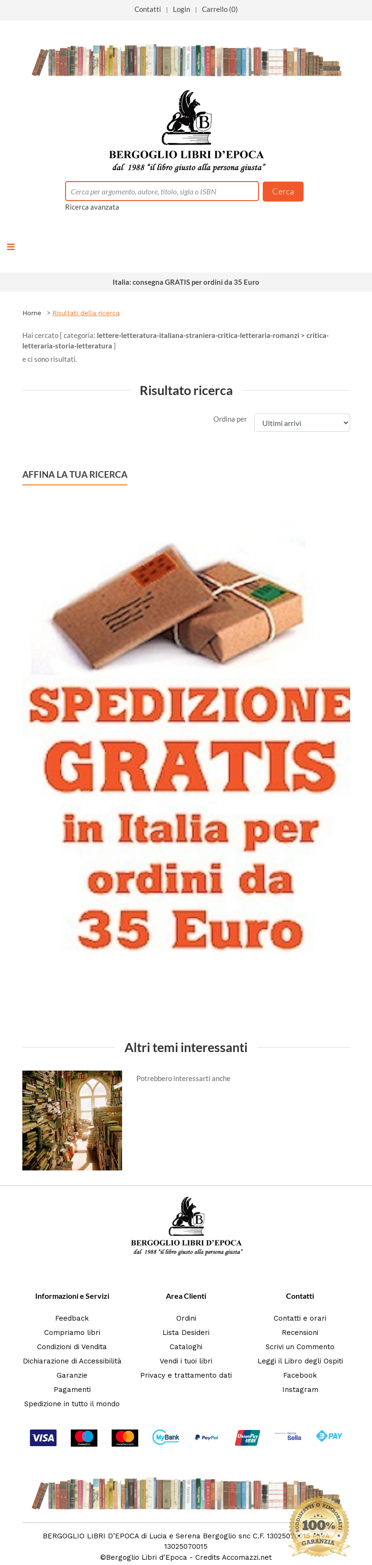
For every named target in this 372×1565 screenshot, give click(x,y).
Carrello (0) (220, 9)
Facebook (300, 1375)
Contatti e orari (300, 1318)
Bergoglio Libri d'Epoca (146, 1557)
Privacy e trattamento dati (186, 1375)
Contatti (147, 9)
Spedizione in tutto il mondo (72, 1404)
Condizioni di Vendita (72, 1347)
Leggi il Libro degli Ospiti (300, 1361)
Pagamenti (72, 1389)
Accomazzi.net (247, 1557)
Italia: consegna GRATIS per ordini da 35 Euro (186, 282)
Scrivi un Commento (300, 1347)
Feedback (72, 1318)
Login (181, 9)
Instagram (300, 1389)
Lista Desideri (186, 1332)
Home (31, 313)
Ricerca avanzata (92, 207)
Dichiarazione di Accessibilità (72, 1361)
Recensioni (300, 1332)
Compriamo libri (72, 1332)
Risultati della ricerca (86, 313)
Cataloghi (186, 1347)
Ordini (186, 1318)
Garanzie (72, 1375)
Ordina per (230, 419)
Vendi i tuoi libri (186, 1361)
